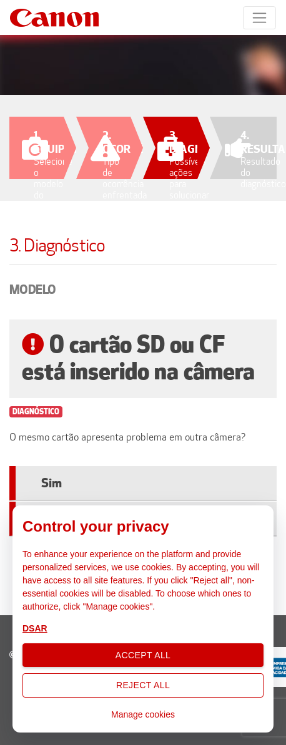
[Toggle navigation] (259, 17)
